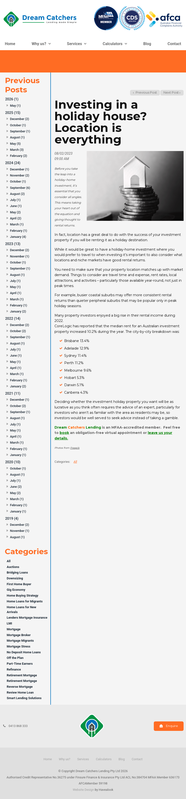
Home (10, 43)
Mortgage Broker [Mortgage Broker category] (19, 635)
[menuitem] (47, 759)
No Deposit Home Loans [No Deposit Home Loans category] (24, 652)
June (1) (16, 206)
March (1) (16, 224)
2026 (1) (11, 99)
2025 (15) (12, 113)
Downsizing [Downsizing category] (15, 578)
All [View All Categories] (75, 461)
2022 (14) (12, 319)
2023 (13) (12, 244)
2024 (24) (12, 163)
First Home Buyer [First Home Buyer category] (19, 584)
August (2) (17, 194)
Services (74, 43)
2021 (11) (12, 394)
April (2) (15, 218)
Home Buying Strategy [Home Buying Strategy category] (22, 595)
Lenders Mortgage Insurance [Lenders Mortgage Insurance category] (27, 617)
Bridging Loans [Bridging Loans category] (17, 572)
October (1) (18, 125)
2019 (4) (11, 519)
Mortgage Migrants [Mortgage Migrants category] (20, 640)
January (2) (18, 311)
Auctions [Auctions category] (13, 567)
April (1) (15, 293)
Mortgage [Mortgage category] (14, 629)
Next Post (171, 92)
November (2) (19, 175)
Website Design (83, 789)
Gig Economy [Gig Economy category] (16, 589)
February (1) (18, 230)
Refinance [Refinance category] (14, 669)
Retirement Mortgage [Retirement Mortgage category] (22, 675)
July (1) (15, 200)
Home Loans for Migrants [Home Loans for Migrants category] (25, 601)
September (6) (20, 188)
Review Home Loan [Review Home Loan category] (20, 692)
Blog (147, 43)
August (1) (17, 137)
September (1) (20, 131)
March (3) (16, 150)
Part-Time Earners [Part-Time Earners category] (20, 663)
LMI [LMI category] (9, 623)
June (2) (16, 486)
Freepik (74, 447)
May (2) (15, 212)
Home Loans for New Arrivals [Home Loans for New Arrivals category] (21, 609)
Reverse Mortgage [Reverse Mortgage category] (20, 686)
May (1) (15, 105)
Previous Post (146, 92)
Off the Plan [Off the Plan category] (15, 658)
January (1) (18, 455)
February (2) (18, 156)
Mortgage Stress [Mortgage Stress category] (18, 646)
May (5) (15, 143)
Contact (174, 43)
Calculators (113, 43)
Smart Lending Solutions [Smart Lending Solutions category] (24, 698)
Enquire (172, 726)
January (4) (18, 237)
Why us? (39, 43)
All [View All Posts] (9, 561)
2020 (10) (12, 462)
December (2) (19, 119)
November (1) (19, 256)
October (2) (18, 331)
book (64, 433)
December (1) (19, 169)
